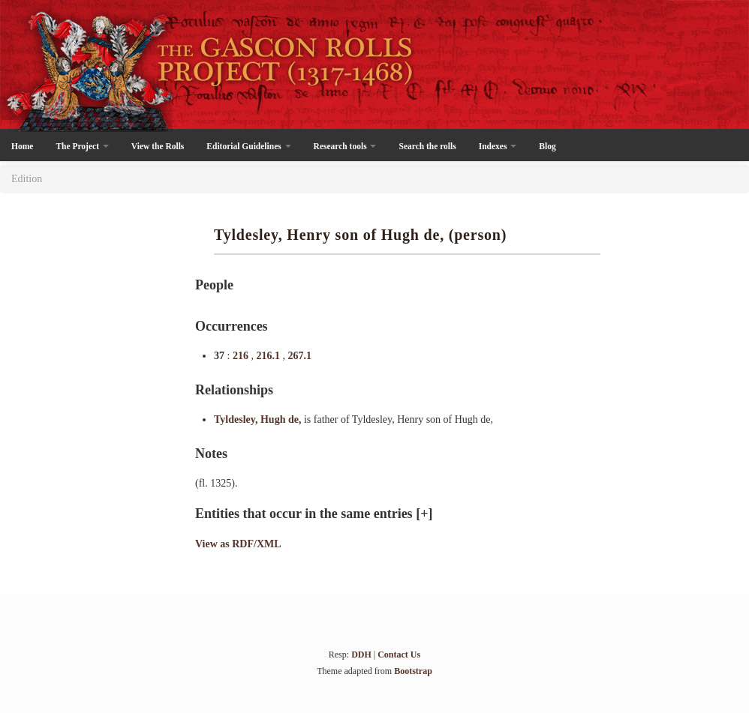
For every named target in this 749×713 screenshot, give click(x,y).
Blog (547, 146)
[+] (424, 513)
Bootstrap (413, 671)
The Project (82, 146)
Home (22, 146)
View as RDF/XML (238, 544)
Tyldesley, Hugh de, (259, 419)
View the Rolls (157, 146)
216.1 (269, 355)
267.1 (299, 355)
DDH (361, 654)
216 (242, 355)
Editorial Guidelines (248, 146)
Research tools (345, 146)
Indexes (498, 146)
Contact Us (399, 654)
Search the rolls (427, 146)
